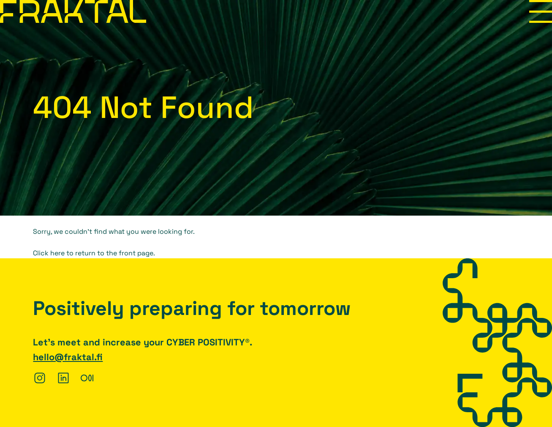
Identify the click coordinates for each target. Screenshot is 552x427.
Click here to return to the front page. (94, 253)
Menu (540, 11)
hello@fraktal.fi (68, 357)
